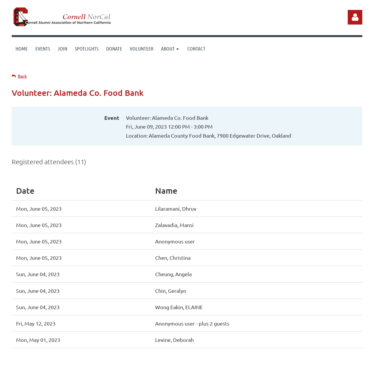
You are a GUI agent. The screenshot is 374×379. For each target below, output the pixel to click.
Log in (355, 17)
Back (22, 76)
